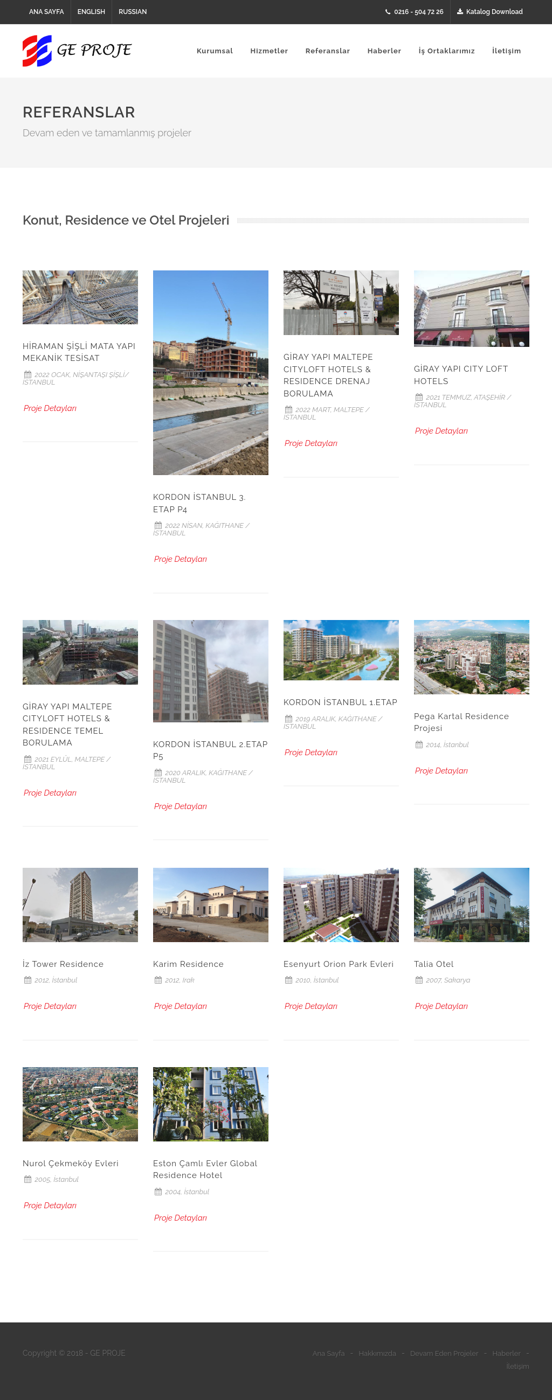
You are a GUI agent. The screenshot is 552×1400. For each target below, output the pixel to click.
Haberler (506, 1353)
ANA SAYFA (46, 12)
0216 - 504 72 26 (414, 12)
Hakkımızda (377, 1353)
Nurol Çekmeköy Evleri (71, 1163)
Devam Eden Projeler (444, 1353)
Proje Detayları (50, 408)
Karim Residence (188, 964)
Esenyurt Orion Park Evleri (339, 964)
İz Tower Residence (63, 964)
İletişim (517, 1366)
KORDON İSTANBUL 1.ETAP (341, 702)
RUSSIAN (133, 12)
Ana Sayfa (329, 1353)
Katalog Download (490, 12)
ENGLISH (92, 12)
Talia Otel (434, 964)
